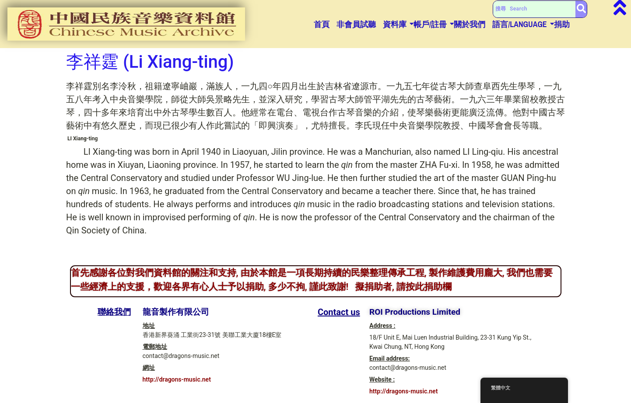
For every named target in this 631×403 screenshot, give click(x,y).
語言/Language (519, 24)
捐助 (562, 24)
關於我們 (469, 24)
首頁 (322, 24)
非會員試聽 (356, 24)
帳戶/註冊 (430, 24)
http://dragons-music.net (177, 379)
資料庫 (395, 24)
